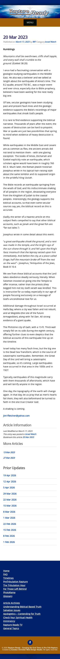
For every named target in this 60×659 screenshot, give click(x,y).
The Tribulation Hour (14, 585)
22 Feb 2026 (9, 523)
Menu (30, 22)
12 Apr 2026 (9, 481)
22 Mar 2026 (9, 499)
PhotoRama (9, 592)
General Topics (11, 628)
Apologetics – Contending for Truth (21, 613)
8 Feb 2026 (9, 535)
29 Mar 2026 (9, 493)
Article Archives (11, 603)
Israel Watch (50, 41)
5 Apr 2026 (9, 487)
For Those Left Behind (15, 588)
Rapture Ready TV (12, 624)
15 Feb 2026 (9, 529)
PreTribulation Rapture (15, 581)
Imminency (9, 621)
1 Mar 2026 (9, 517)
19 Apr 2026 (9, 475)
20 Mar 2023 (28, 437)
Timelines (8, 578)
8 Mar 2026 (9, 511)
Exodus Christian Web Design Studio (26, 650)
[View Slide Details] (30, 11)
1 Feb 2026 (9, 542)
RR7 (34, 41)
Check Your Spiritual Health (17, 617)
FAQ (5, 574)
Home (6, 570)
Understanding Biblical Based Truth (22, 606)
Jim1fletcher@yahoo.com (16, 415)
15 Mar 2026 (9, 505)
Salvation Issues (11, 610)
